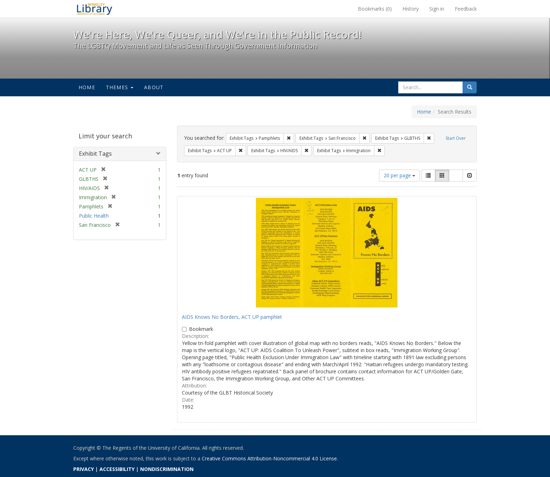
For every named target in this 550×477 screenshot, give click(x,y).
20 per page (399, 175)
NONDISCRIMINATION (167, 469)
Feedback (466, 8)
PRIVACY (83, 469)
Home (87, 87)
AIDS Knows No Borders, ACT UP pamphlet (232, 317)
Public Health (94, 215)
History (410, 8)
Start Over (456, 138)
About (154, 87)
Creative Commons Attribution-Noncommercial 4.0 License (269, 458)
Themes (119, 87)
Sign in (436, 8)
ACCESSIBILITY (116, 469)
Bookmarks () (375, 8)
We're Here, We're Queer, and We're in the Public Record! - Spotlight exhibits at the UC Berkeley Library (94, 9)
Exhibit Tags (95, 153)
